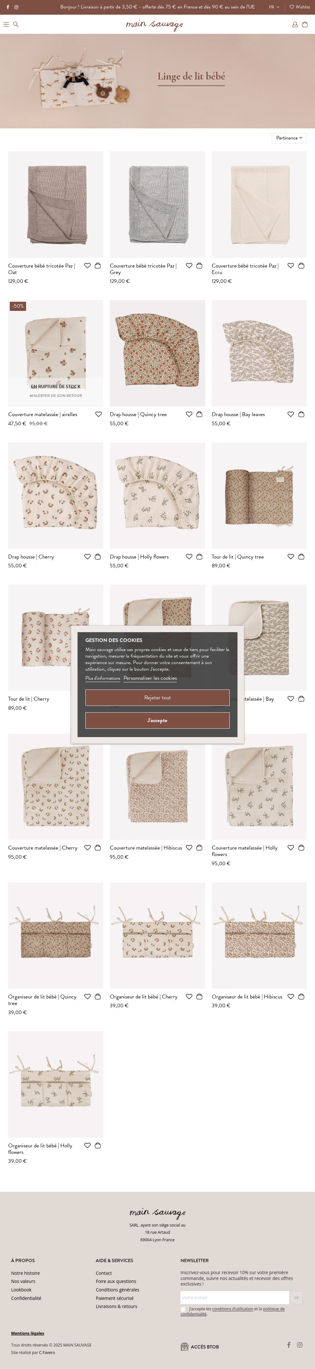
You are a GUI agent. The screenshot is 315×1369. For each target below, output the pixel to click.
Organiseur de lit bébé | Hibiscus (247, 997)
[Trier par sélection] (289, 138)
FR (275, 7)
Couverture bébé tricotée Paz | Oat (41, 269)
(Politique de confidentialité (101, 1360)
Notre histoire (25, 1273)
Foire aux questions (116, 1281)
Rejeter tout (157, 697)
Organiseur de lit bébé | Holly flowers (40, 1149)
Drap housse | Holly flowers (139, 557)
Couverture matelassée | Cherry (43, 848)
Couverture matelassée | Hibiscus (146, 848)
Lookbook (21, 1290)
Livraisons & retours (116, 1306)
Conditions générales (117, 1290)
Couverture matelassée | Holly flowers (245, 851)
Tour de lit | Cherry (28, 699)
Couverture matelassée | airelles (42, 414)
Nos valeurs (23, 1281)
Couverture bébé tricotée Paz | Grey (143, 269)
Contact (104, 1273)
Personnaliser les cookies (150, 678)
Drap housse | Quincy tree (138, 414)
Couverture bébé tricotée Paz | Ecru (245, 269)
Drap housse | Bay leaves (238, 414)
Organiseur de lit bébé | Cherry (144, 997)
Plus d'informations (102, 678)
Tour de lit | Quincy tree (238, 557)
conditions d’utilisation (232, 1309)
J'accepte (157, 720)
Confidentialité (26, 1298)
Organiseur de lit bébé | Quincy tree (42, 1000)
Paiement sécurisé (115, 1298)
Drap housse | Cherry (31, 557)
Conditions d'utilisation (143, 1360)
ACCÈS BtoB (199, 1347)
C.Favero (47, 1352)
